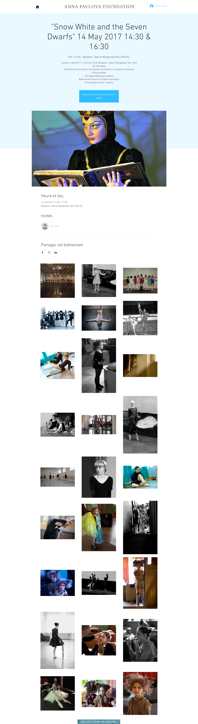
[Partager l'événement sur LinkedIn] (56, 252)
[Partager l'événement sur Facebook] (42, 252)
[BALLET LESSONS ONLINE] (99, 721)
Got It (99, 98)
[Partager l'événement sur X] (49, 252)
